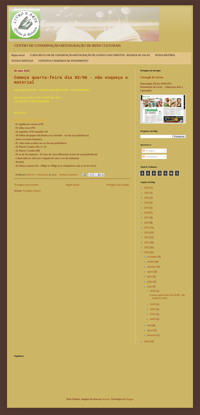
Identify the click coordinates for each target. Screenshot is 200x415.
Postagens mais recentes (27, 184)
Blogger (129, 399)
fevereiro (151, 335)
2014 (147, 232)
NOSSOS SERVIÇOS (22, 61)
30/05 (153, 291)
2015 (147, 227)
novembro (152, 256)
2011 (147, 247)
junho (150, 281)
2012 (147, 242)
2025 (147, 193)
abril (149, 325)
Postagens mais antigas (117, 184)
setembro (152, 266)
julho (150, 276)
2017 (147, 217)
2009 (147, 341)
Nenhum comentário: (69, 174)
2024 (147, 197)
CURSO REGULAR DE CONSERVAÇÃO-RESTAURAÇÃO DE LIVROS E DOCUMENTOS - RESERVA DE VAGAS (90, 55)
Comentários (150, 156)
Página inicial (18, 55)
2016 (147, 222)
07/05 (153, 314)
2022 (147, 202)
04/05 (153, 319)
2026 (147, 187)
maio (150, 286)
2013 (147, 237)
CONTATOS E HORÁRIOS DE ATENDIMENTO (63, 61)
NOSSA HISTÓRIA (165, 55)
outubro (151, 261)
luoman (106, 399)
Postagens (148, 150)
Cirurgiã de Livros (151, 77)
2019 (147, 207)
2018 (147, 212)
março (150, 330)
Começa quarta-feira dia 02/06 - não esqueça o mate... (167, 296)
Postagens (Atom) (32, 190)
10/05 (153, 309)
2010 (147, 252)
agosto (150, 271)
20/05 (153, 304)
